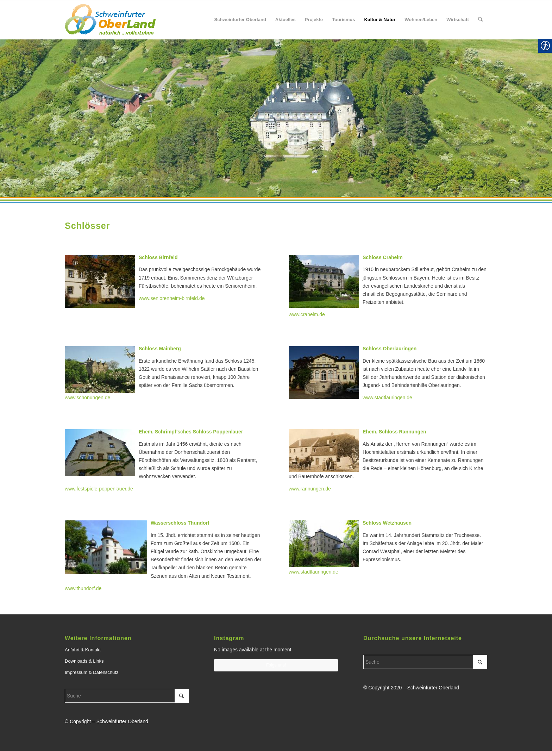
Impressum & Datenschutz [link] (91, 672)
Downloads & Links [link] (84, 661)
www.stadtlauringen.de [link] (313, 572)
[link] (110, 19)
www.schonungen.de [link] (87, 397)
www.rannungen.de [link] (310, 489)
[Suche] (127, 696)
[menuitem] (239, 19)
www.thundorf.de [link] (83, 588)
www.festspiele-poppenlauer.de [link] (99, 489)
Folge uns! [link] (276, 665)
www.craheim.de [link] (307, 314)
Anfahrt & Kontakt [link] (83, 649)
